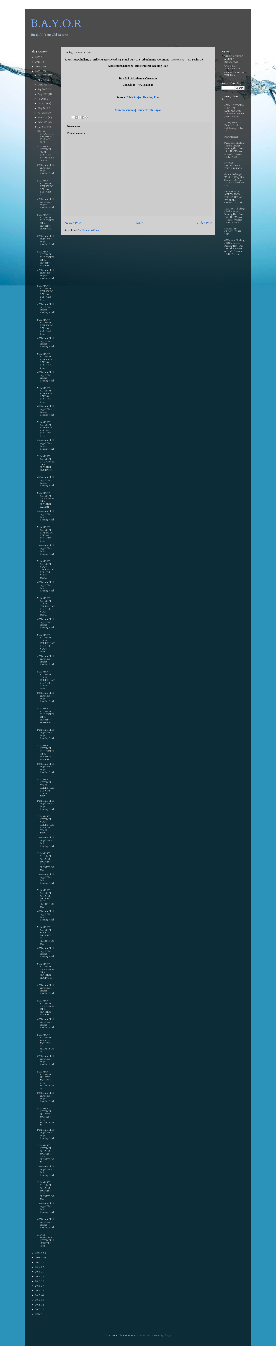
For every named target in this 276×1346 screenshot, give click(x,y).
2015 (38, 1285)
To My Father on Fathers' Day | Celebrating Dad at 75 (233, 127)
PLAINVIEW (143, 1335)
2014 (38, 1290)
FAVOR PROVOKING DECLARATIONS (234, 165)
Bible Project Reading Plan (143, 97)
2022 (38, 1253)
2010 (38, 1309)
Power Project (231, 136)
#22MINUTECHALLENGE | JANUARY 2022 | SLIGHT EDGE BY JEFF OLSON (234, 111)
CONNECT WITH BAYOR (232, 67)
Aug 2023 (43, 94)
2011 (38, 1304)
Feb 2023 (43, 122)
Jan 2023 (42, 127)
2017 (38, 1276)
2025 (38, 62)
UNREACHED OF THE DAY (234, 74)
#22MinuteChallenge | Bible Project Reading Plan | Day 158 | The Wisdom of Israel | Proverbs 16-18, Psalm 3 (234, 247)
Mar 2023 (43, 117)
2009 (38, 1314)
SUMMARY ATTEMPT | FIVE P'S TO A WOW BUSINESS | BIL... (45, 187)
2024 (38, 66)
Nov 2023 (43, 80)
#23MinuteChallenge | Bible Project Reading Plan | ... (45, 170)
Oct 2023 (43, 84)
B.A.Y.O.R (56, 23)
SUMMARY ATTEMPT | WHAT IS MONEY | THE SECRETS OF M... (45, 862)
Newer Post (73, 223)
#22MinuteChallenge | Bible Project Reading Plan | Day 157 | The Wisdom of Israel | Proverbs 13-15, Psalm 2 (234, 215)
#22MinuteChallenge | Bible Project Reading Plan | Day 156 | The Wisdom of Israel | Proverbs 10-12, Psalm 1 (234, 149)
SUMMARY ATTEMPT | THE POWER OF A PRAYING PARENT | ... (46, 258)
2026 (38, 57)
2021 (38, 1257)
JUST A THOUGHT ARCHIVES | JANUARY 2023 (45, 136)
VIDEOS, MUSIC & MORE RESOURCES (233, 59)
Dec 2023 (43, 75)
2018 (38, 1271)
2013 (38, 1295)
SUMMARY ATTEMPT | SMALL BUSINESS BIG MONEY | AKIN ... (45, 153)
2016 (38, 1281)
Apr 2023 (42, 113)
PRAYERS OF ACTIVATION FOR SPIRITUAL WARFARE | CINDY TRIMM (233, 197)
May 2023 (43, 108)
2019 (38, 1267)
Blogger (168, 1335)
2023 (38, 71)
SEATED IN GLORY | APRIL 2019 (232, 231)
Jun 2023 (42, 103)
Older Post (204, 223)
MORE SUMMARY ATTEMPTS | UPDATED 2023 (45, 1240)
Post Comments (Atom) (88, 230)
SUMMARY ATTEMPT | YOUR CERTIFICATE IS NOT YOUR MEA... (46, 570)
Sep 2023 (43, 89)
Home (139, 223)
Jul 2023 (42, 98)
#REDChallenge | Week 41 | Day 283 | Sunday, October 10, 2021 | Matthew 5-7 (234, 180)
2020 (38, 1262)
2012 (38, 1300)
